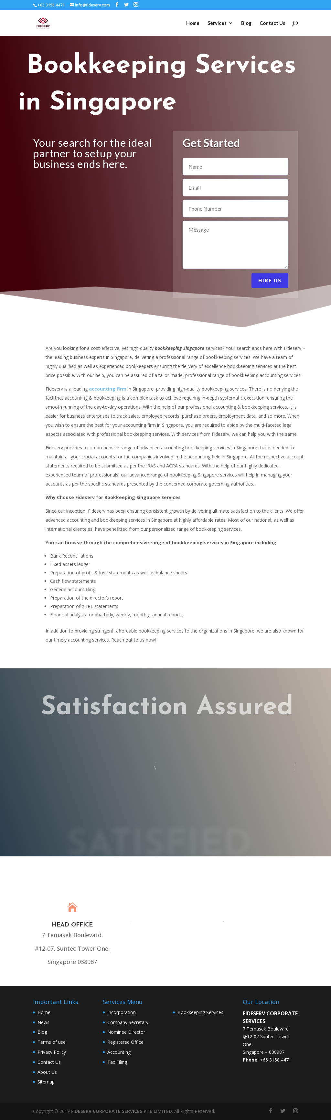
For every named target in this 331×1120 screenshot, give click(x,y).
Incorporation (121, 1012)
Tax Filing (117, 1062)
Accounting (119, 1052)
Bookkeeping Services (200, 1012)
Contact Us (272, 23)
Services (217, 23)
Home (192, 23)
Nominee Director (126, 1032)
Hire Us (270, 280)
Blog (246, 23)
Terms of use (51, 1042)
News (43, 1022)
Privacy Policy (51, 1052)
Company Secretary (127, 1022)
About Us (47, 1072)
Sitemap (46, 1082)
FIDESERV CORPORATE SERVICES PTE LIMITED (121, 1111)
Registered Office (125, 1042)
